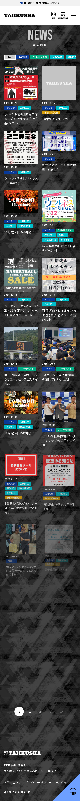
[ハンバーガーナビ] (73, 15)
